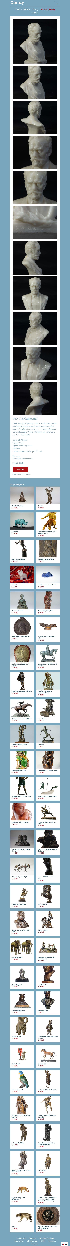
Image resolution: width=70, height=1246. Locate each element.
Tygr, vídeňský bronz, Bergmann (19, 1198)
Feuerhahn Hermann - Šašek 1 (22, 691)
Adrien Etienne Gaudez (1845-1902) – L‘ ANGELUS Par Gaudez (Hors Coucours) (48, 1199)
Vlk (13, 1226)
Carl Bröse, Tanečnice (19, 904)
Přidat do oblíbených (22, 475)
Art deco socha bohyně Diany (47, 796)
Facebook (35, 1244)
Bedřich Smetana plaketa (46, 559)
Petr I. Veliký (42, 1170)
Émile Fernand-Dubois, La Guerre (20, 664)
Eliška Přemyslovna (18, 1010)
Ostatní (35, 12)
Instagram (52, 1241)
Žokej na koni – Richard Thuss (22, 719)
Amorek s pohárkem (18, 559)
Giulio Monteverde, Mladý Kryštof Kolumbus (46, 1143)
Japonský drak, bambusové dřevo (47, 637)
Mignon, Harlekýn (18, 1143)
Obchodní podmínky (46, 1238)
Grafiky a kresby (22, 9)
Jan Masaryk (42, 985)
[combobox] (64, 1244)
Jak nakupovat (32, 1241)
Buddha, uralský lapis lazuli (47, 585)
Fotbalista (41, 744)
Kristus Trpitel (16, 1036)
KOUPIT (20, 469)
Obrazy (35, 9)
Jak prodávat (19, 1241)
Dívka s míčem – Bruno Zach (21, 796)
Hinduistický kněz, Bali (45, 611)
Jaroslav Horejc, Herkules (20, 744)
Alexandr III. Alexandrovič (20, 636)
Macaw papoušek (17, 1090)
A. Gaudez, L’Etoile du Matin (47, 1090)
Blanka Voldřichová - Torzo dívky (47, 877)
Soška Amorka (42, 719)
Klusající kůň (42, 1064)
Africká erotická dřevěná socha (48, 770)
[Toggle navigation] (57, 3)
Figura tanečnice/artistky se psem (47, 822)
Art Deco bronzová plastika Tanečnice (47, 1116)
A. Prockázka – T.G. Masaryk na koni (47, 664)
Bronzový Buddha (18, 611)
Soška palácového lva (19, 770)
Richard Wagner (43, 1010)
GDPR (42, 1241)
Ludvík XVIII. (42, 904)
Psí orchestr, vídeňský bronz (21, 877)
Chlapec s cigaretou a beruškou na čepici (48, 1037)
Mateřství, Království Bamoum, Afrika (45, 692)
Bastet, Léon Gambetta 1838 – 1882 (22, 930)
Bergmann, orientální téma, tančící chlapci (47, 958)
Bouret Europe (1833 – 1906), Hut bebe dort (21, 1171)
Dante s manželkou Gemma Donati (21, 850)
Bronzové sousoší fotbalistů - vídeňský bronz (47, 532)
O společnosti (21, 1238)
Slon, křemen (16, 585)
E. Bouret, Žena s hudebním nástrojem (21, 1116)
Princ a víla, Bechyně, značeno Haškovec (47, 850)
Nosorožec (15, 532)
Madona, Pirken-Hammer (20, 822)
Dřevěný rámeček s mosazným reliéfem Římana (48, 1227)
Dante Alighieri (17, 985)
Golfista (40, 506)
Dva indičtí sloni (17, 957)
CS (64, 1244)
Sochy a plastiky (47, 9)
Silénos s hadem (43, 930)
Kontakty (32, 1238)
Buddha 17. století (18, 506)
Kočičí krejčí (16, 1064)
